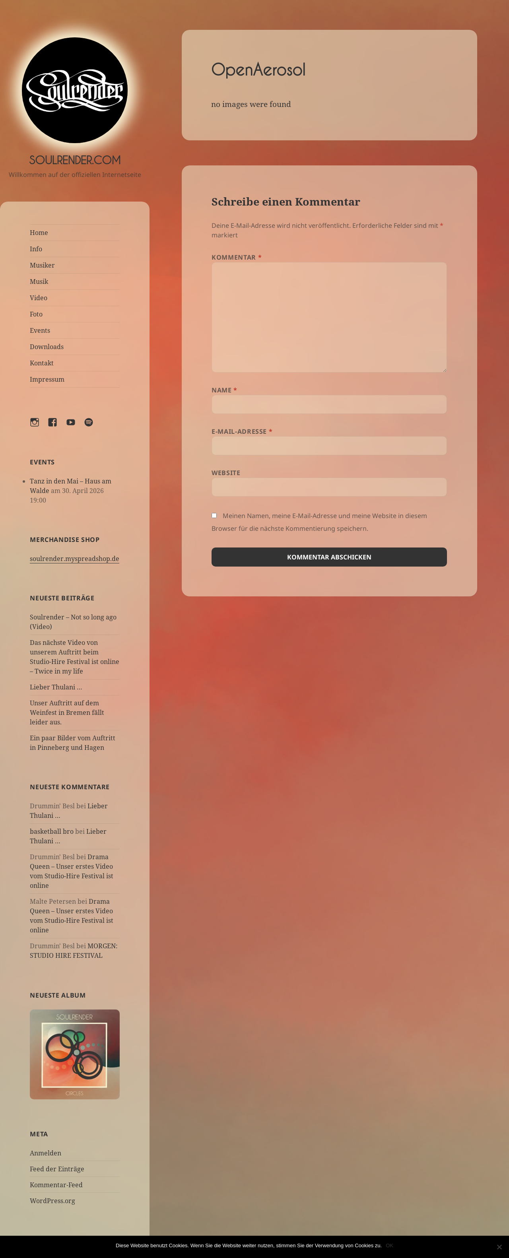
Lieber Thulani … (56, 687)
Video (38, 297)
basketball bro (52, 831)
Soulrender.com (74, 160)
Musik (39, 281)
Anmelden (45, 1153)
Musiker (42, 265)
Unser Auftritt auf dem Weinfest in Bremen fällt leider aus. (67, 712)
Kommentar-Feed (56, 1184)
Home (39, 232)
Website (226, 472)
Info (36, 249)
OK (389, 1245)
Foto (36, 314)
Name (224, 390)
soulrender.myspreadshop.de (74, 558)
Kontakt (42, 363)
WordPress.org (52, 1200)
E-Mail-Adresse (242, 431)
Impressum (47, 379)
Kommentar (237, 257)
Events (40, 330)
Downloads (47, 346)
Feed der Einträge (57, 1169)
